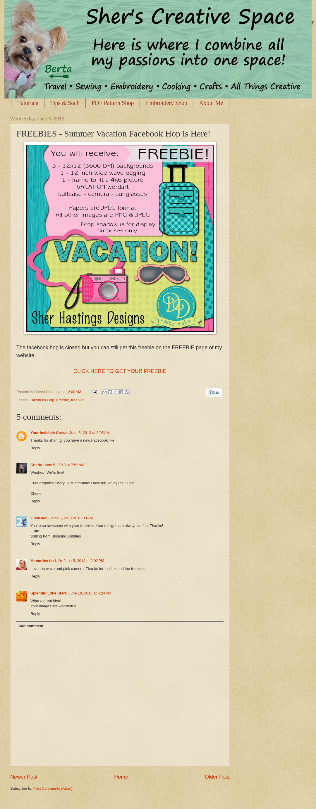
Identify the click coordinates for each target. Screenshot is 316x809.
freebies (78, 400)
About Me (211, 103)
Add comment (30, 626)
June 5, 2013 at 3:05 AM (89, 433)
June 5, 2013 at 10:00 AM (71, 518)
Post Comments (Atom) (53, 788)
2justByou (39, 518)
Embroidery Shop (166, 103)
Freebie (62, 400)
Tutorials (27, 103)
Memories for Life (46, 561)
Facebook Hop (42, 400)
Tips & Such (65, 103)
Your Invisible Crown (49, 433)
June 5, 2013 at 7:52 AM (64, 465)
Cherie (36, 465)
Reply (35, 448)
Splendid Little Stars (48, 593)
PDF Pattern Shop (113, 103)
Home (121, 777)
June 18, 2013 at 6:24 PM (89, 593)
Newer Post (23, 777)
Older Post (217, 777)
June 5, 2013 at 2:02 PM (83, 561)
